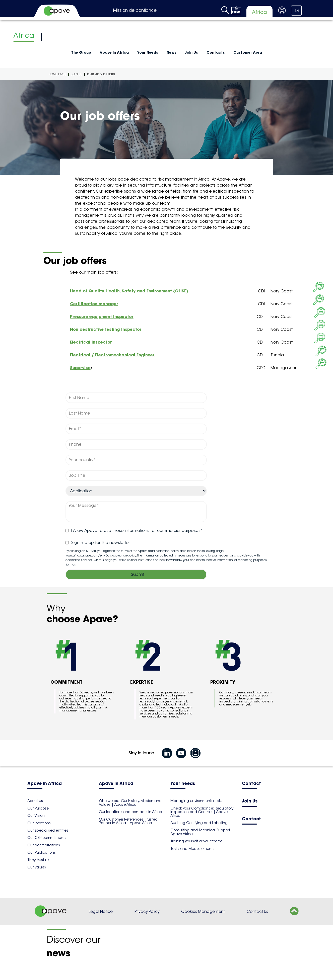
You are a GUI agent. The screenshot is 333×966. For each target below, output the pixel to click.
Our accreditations (43, 845)
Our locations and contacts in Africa (130, 812)
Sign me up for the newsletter (97, 542)
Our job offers (101, 74)
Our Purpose (38, 808)
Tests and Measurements (192, 848)
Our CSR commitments (46, 837)
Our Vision (36, 815)
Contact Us (257, 911)
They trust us (38, 860)
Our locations (39, 823)
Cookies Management (203, 911)
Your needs (182, 783)
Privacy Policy (147, 911)
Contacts (216, 52)
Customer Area (247, 52)
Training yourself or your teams (196, 841)
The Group (81, 52)
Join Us (191, 52)
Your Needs (147, 52)
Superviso (80, 367)
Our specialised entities (47, 830)
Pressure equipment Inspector (102, 316)
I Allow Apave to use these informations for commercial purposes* (134, 530)
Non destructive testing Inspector (106, 329)
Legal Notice (101, 911)
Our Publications (41, 852)
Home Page (57, 74)
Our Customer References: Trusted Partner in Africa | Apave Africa (128, 821)
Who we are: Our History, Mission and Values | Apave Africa (130, 802)
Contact (251, 783)
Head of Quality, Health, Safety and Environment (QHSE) (129, 290)
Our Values (36, 867)
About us (35, 800)
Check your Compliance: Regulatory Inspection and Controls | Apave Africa (201, 812)
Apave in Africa (114, 52)
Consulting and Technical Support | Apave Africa (201, 832)
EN (297, 11)
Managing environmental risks (196, 800)
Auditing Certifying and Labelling (199, 823)
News (171, 52)
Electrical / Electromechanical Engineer (112, 354)
